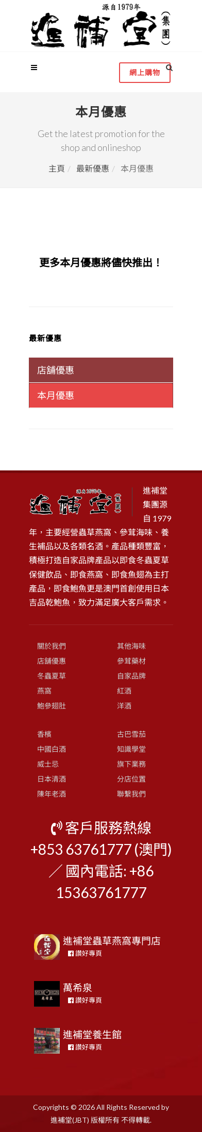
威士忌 (48, 763)
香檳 (44, 734)
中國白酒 (51, 749)
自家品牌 (131, 675)
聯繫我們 (131, 793)
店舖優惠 (51, 660)
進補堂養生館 (92, 1034)
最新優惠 (92, 168)
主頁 (56, 168)
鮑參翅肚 (51, 705)
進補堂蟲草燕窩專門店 (112, 941)
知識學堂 (131, 749)
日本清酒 (51, 778)
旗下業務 (131, 763)
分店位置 (131, 778)
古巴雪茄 (131, 734)
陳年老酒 (51, 793)
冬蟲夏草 (51, 675)
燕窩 (44, 690)
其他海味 (131, 645)
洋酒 (124, 705)
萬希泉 (77, 987)
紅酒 (124, 690)
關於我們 (51, 645)
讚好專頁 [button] (85, 953)
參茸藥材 (131, 660)
